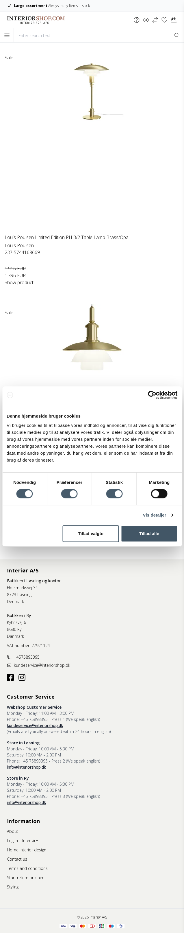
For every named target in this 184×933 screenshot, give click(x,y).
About (12, 831)
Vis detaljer (154, 515)
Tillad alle (149, 533)
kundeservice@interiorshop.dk (35, 725)
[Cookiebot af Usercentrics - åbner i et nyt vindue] (152, 395)
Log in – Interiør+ (22, 840)
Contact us (17, 859)
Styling (12, 887)
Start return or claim (25, 877)
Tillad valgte (90, 533)
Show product (19, 282)
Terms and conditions (27, 868)
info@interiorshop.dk (26, 767)
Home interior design (26, 850)
